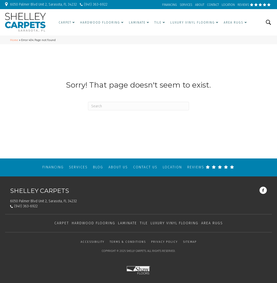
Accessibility (92, 242)
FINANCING (169, 5)
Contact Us (145, 167)
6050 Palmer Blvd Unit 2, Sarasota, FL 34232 (43, 4)
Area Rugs (212, 223)
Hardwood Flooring (93, 223)
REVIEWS (254, 5)
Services (78, 167)
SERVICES (186, 5)
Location (172, 167)
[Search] (138, 106)
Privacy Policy (164, 242)
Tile (144, 223)
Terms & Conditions (128, 242)
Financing (53, 167)
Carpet (61, 223)
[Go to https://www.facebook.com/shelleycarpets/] (263, 191)
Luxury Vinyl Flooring (174, 223)
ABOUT (199, 5)
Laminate (127, 223)
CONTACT (213, 5)
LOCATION (228, 5)
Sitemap (190, 242)
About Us (118, 167)
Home (14, 40)
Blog (98, 167)
